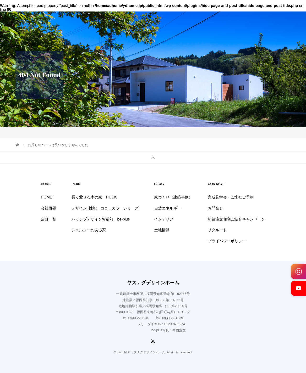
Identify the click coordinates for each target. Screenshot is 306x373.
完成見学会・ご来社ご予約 (231, 197)
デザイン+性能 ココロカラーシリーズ (105, 208)
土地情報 (161, 230)
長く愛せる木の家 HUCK (94, 197)
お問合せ (215, 208)
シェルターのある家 (88, 230)
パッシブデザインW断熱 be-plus (100, 219)
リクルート (217, 230)
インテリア (163, 219)
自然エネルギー (167, 208)
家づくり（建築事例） (173, 197)
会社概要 (48, 208)
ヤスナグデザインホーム (153, 282)
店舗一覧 (48, 219)
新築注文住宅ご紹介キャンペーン (236, 219)
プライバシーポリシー (227, 241)
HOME (46, 197)
